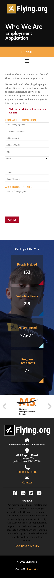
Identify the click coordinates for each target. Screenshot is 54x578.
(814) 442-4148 (27, 472)
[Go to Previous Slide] (4, 406)
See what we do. (27, 546)
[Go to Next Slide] (49, 406)
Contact (27, 482)
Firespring (33, 569)
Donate (27, 52)
